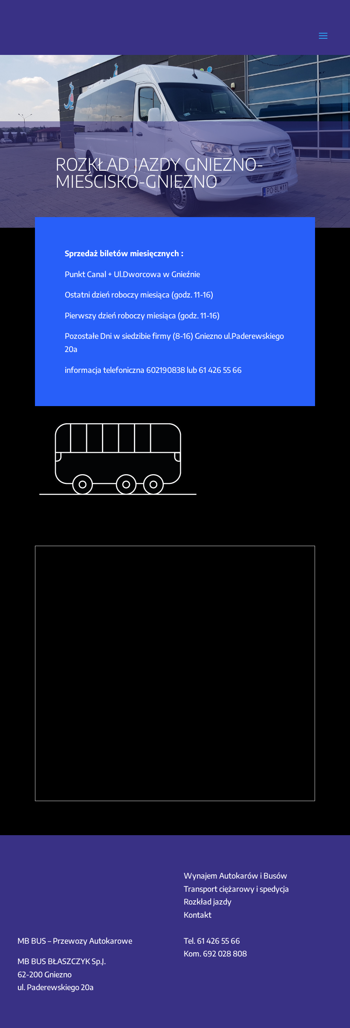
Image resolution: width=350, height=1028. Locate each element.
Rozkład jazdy (207, 901)
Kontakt (197, 914)
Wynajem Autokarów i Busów (235, 875)
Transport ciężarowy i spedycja (236, 888)
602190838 (165, 370)
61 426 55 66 (220, 370)
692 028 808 (225, 953)
